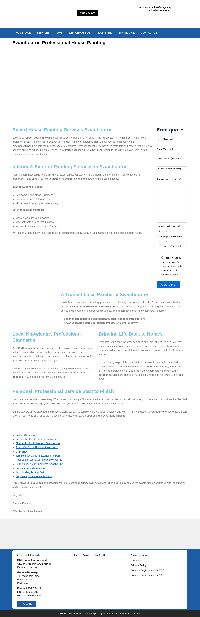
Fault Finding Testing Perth (30, 472)
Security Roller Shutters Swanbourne (36, 439)
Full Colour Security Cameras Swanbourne (39, 464)
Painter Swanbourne (27, 435)
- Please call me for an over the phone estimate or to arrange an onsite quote (171, 266)
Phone (165, 149)
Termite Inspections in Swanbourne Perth (38, 455)
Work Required (169, 236)
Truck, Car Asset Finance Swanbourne (37, 447)
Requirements (169, 179)
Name (165, 138)
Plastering (105, 32)
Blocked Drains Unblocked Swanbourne (38, 443)
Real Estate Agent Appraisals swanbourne (39, 459)
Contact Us (149, 32)
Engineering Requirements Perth (34, 476)
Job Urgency (168, 225)
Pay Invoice (127, 32)
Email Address (169, 158)
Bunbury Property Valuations (31, 468)
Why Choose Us (79, 32)
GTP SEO (21, 451)
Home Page (23, 32)
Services (43, 32)
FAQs (59, 32)
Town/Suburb (169, 168)
